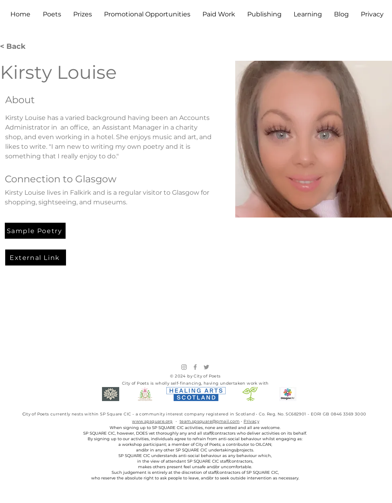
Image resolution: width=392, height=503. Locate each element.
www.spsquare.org (152, 421)
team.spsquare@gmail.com (210, 421)
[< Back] (16, 46)
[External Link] (35, 257)
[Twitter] (206, 367)
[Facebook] (195, 367)
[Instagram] (184, 367)
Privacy (251, 421)
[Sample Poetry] (35, 231)
